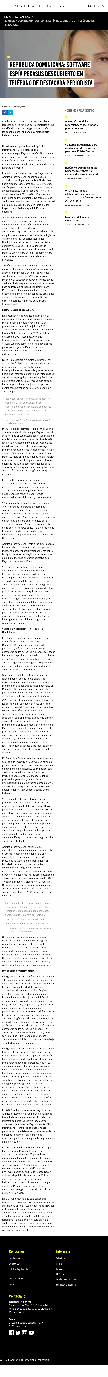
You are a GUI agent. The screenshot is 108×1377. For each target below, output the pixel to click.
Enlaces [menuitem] (40, 6)
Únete (96, 6)
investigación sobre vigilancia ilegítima (28, 1138)
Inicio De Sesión (16, 1278)
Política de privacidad (19, 1269)
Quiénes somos (16, 1263)
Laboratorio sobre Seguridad (31, 1110)
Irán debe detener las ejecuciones (77, 218)
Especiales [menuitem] (62, 6)
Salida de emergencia (66, 1278)
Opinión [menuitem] (50, 6)
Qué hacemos (15, 1257)
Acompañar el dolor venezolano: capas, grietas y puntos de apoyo (81, 125)
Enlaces (59, 1269)
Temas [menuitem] (31, 6)
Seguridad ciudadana (66, 1284)
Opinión (59, 1263)
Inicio (7, 16)
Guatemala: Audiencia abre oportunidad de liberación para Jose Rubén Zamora (81, 148)
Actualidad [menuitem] (20, 6)
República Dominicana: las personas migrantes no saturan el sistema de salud (81, 171)
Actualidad (22, 16)
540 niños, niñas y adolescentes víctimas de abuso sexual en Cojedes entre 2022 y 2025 (83, 196)
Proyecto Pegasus (28, 1150)
